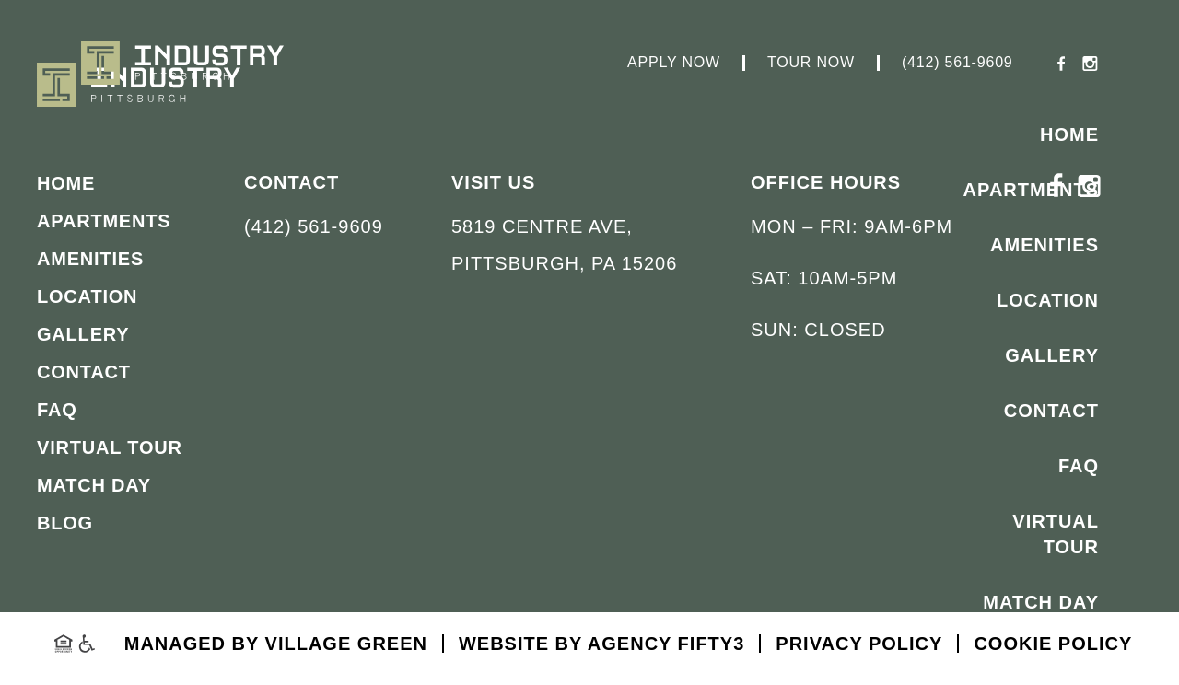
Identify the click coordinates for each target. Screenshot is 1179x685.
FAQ (1078, 466)
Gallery (1052, 355)
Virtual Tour (1055, 534)
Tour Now (811, 62)
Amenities (1044, 245)
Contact (1051, 411)
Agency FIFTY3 (666, 643)
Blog (1070, 657)
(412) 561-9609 (957, 62)
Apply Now (673, 62)
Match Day (1041, 602)
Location (1048, 300)
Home (1069, 134)
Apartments (1031, 190)
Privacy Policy (859, 643)
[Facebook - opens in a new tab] (1061, 66)
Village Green (346, 643)
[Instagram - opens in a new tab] (1090, 66)
